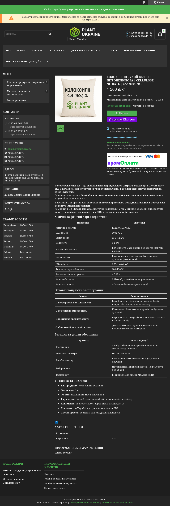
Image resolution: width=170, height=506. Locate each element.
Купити (123, 113)
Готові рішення (16, 100)
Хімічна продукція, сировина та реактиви (25, 84)
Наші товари (15, 50)
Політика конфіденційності (27, 61)
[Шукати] (50, 34)
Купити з (123, 119)
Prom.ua (104, 499)
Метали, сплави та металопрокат (18, 93)
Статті (112, 50)
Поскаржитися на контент (84, 502)
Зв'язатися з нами (54, 488)
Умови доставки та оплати (60, 478)
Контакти (57, 50)
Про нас (37, 50)
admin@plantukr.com (19, 148)
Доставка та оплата (86, 50)
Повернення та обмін (139, 50)
